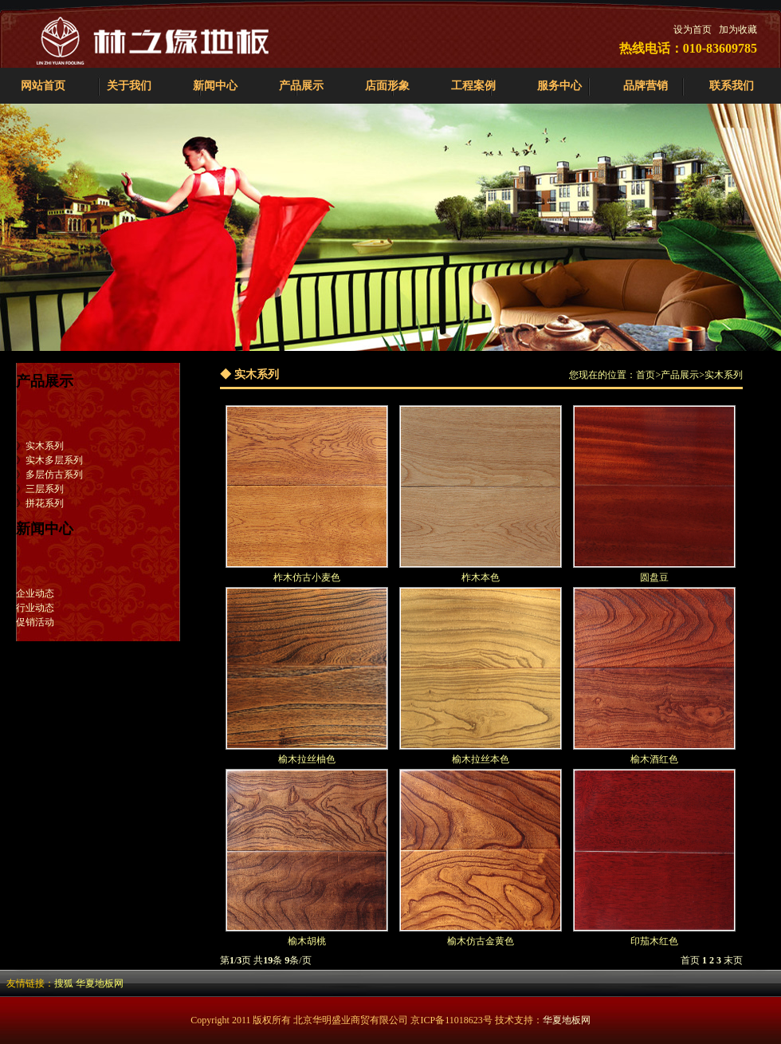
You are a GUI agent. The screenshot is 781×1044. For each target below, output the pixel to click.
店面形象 (387, 86)
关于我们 (129, 86)
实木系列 (45, 445)
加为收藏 (738, 29)
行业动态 (35, 607)
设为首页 (692, 29)
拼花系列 (45, 503)
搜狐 (63, 983)
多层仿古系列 (54, 474)
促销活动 (35, 622)
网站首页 (43, 86)
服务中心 (559, 86)
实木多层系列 (54, 460)
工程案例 (473, 86)
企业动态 (35, 593)
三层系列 (45, 488)
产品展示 (301, 86)
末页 (733, 960)
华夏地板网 (100, 983)
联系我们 (731, 86)
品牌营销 (645, 86)
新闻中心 (215, 86)
